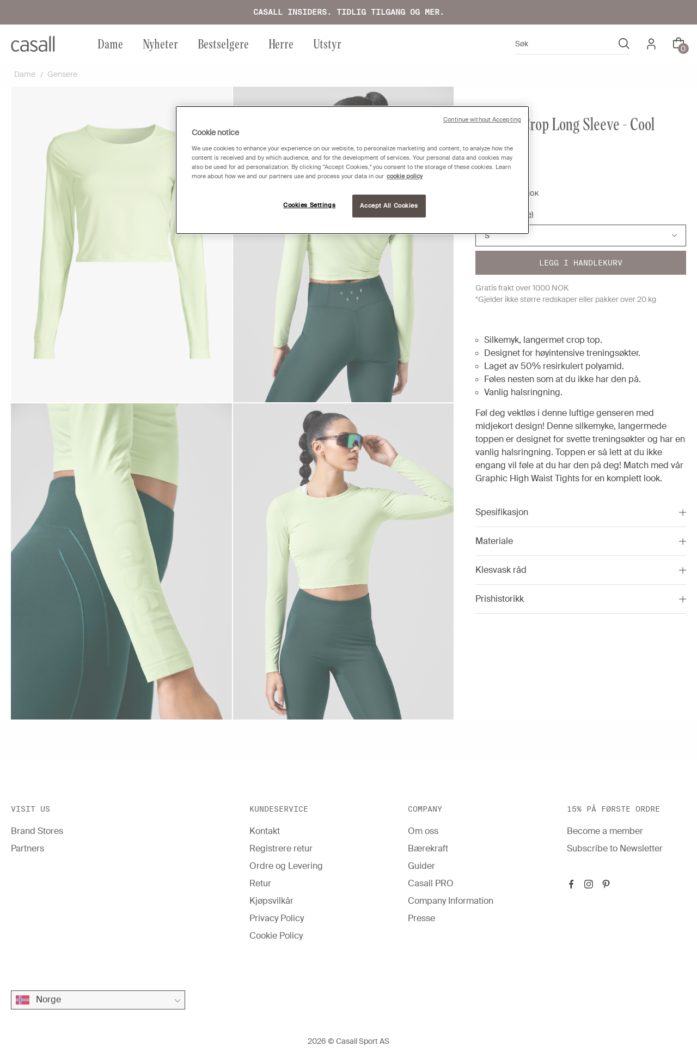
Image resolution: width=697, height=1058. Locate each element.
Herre (281, 43)
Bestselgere (223, 43)
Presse (421, 918)
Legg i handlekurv (580, 262)
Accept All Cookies (389, 206)
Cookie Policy (276, 935)
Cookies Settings (309, 205)
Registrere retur (281, 848)
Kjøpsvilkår (271, 900)
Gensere (62, 74)
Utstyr (327, 43)
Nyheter (160, 43)
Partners (27, 848)
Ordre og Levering (286, 866)
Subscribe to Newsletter (615, 848)
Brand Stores (37, 831)
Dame (110, 43)
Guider (421, 866)
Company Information (450, 900)
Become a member (605, 831)
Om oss (423, 831)
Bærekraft (428, 848)
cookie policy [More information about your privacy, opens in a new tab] (405, 176)
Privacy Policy (276, 918)
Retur (260, 883)
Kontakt (264, 831)
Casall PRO (431, 883)
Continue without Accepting (482, 119)
